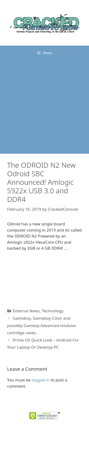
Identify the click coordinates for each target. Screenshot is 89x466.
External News (26, 311)
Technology (52, 311)
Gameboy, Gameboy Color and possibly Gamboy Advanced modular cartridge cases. (41, 325)
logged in (41, 380)
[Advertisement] (44, 106)
